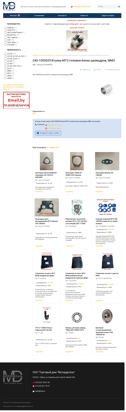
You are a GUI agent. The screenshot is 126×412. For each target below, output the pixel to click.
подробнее (39, 191)
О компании (39, 15)
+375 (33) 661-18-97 (53, 128)
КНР (79, 338)
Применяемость (14, 50)
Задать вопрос (108, 15)
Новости (84, 15)
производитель (13, 24)
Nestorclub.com (28, 406)
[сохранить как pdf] (112, 69)
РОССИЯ (111, 229)
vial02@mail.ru (40, 391)
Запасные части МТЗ (45, 55)
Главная (35, 55)
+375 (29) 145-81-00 (81, 6)
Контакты (62, 15)
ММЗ (34, 113)
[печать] (97, 69)
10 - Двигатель (57, 55)
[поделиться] (85, 69)
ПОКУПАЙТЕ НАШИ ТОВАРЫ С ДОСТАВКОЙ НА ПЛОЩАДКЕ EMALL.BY (14, 87)
